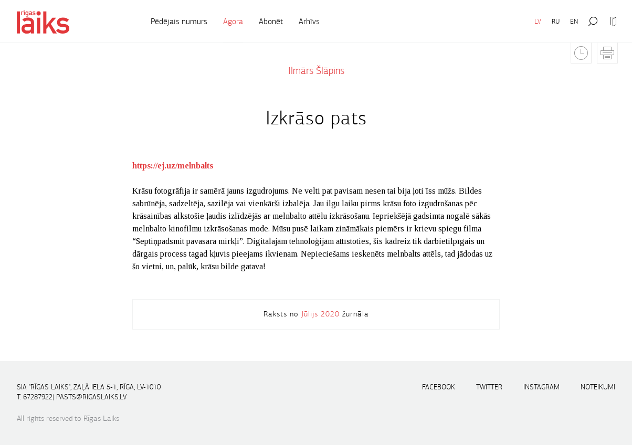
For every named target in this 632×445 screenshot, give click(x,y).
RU (556, 21)
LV (537, 21)
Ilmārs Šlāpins (316, 71)
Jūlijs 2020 (320, 314)
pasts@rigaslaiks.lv (91, 397)
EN (574, 21)
